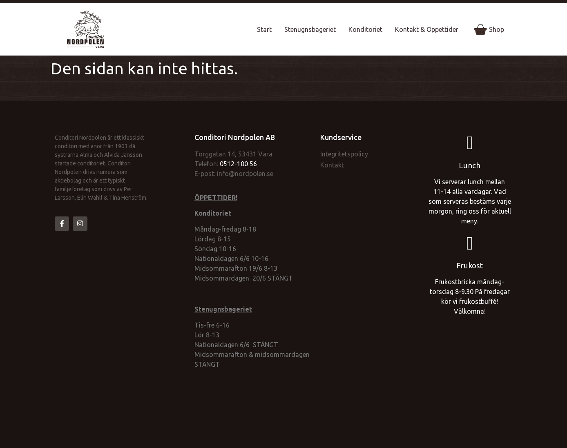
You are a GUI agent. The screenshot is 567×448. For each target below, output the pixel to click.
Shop (489, 29)
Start (264, 29)
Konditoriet (365, 29)
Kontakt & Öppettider (426, 29)
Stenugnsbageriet (310, 29)
